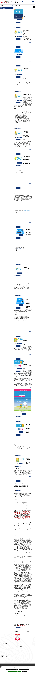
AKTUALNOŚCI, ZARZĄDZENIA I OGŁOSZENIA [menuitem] (5, 7)
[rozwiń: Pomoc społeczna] (12, 16)
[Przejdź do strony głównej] (10, 2)
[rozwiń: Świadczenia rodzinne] (12, 18)
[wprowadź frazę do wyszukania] (27, 1)
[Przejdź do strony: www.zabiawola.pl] (34, 10)
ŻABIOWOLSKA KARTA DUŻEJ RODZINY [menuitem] (5, 63)
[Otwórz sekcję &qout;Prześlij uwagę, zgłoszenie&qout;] (34, 12)
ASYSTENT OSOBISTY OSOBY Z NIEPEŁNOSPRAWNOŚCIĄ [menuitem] (5, 65)
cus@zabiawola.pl (21, 644)
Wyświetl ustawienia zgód (24, 669)
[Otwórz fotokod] (34, 14)
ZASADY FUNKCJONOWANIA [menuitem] (4, 12)
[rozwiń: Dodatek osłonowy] (12, 43)
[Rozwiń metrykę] (19, 19)
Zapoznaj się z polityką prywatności (12, 669)
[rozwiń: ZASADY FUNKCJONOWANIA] (12, 12)
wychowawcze (16, 145)
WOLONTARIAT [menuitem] (2, 59)
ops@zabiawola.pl (20, 248)
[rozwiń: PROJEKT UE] (12, 67)
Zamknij (24, 671)
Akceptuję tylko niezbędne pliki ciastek (14, 671)
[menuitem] (6, 16)
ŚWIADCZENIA (17, 5)
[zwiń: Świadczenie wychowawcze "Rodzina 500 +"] (12, 20)
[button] (18, 18)
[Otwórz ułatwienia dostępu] (34, 7)
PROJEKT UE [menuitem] (2, 67)
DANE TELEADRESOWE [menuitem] (4, 9)
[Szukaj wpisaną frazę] (33, 1)
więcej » (30, 42)
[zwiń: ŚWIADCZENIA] (12, 14)
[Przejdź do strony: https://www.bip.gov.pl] (34, 8)
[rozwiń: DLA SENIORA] (12, 60)
